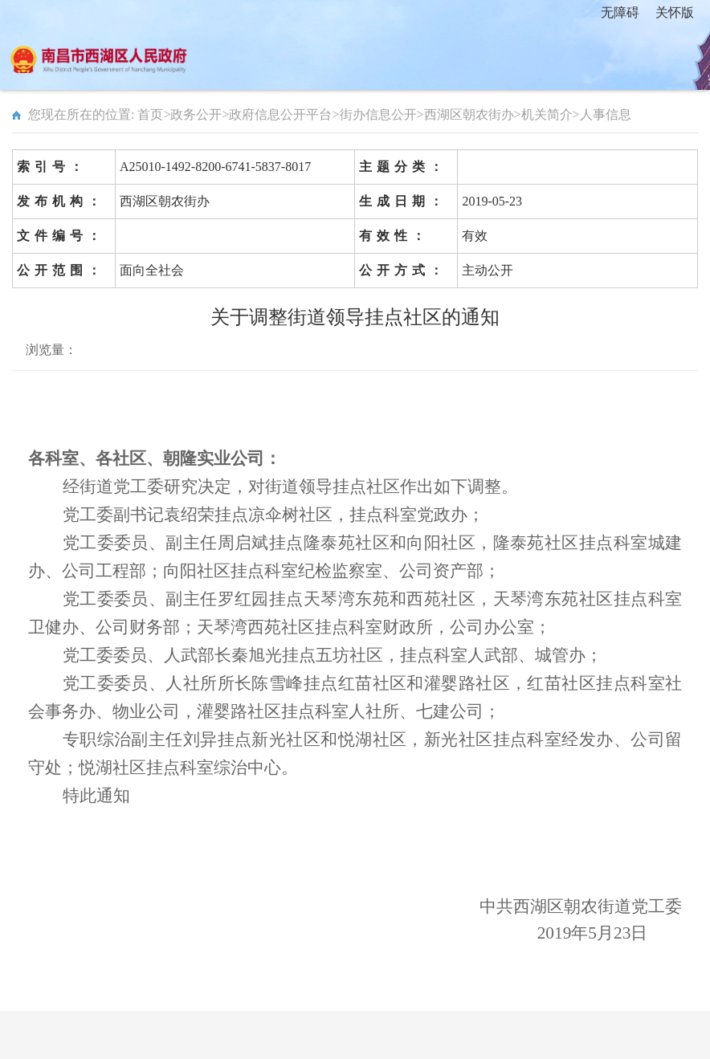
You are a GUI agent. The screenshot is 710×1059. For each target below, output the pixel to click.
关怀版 (674, 12)
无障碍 (620, 12)
